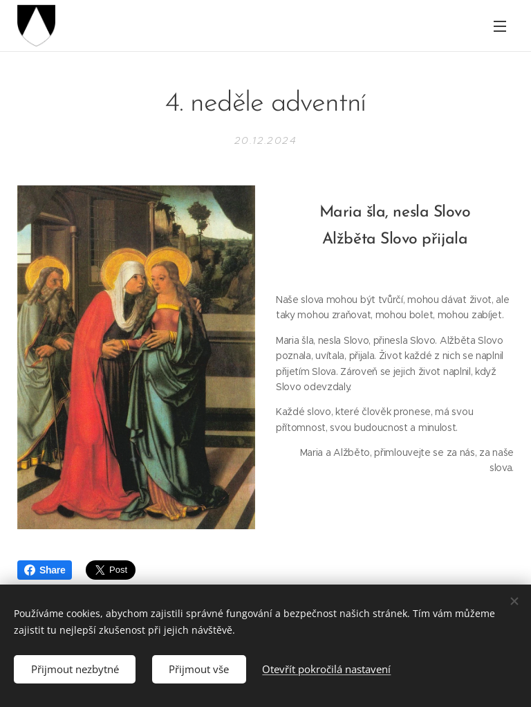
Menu (500, 26)
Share (44, 570)
